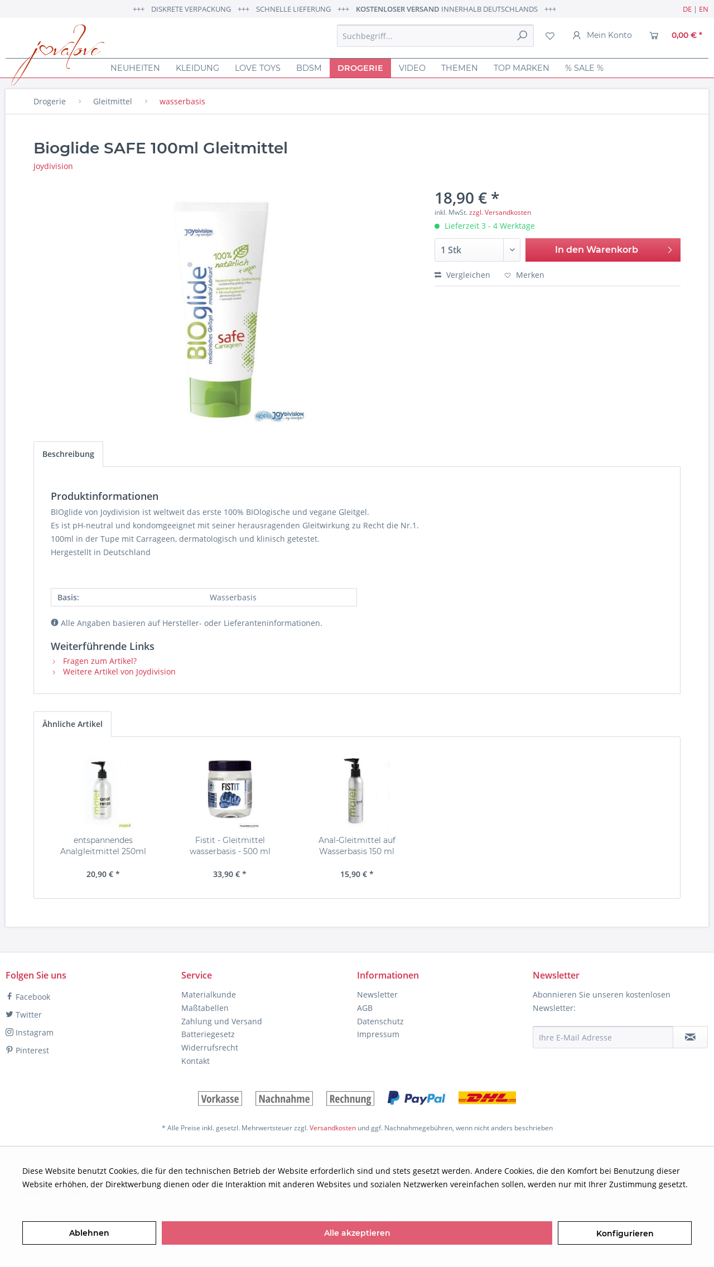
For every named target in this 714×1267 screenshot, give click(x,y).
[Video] (412, 68)
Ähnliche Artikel (72, 724)
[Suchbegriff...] (435, 36)
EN (703, 9)
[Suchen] (522, 36)
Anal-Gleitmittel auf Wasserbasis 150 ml (357, 845)
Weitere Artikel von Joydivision (113, 671)
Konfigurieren (625, 1234)
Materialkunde (208, 994)
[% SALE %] (584, 68)
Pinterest (27, 1050)
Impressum (378, 1034)
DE (687, 9)
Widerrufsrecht (209, 1047)
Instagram (30, 1032)
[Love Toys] (257, 68)
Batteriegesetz (208, 1034)
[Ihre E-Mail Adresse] (603, 1037)
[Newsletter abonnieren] (690, 1037)
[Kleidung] (197, 68)
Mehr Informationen (60, 1197)
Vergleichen (462, 274)
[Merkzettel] (550, 36)
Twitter (24, 1014)
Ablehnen (89, 1233)
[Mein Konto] (602, 36)
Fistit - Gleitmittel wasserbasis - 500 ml (230, 845)
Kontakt (195, 1061)
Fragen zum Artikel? (94, 661)
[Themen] (459, 68)
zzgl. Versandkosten (500, 212)
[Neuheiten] (135, 68)
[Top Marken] (521, 68)
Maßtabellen (205, 1008)
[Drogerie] (360, 68)
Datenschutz (380, 1021)
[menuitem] (435, 36)
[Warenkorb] (675, 36)
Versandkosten (333, 1128)
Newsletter (377, 994)
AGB (365, 1008)
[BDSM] (309, 68)
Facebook (28, 996)
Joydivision (53, 166)
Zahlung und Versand (221, 1021)
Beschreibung (68, 454)
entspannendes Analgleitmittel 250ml (103, 845)
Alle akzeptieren (357, 1233)
